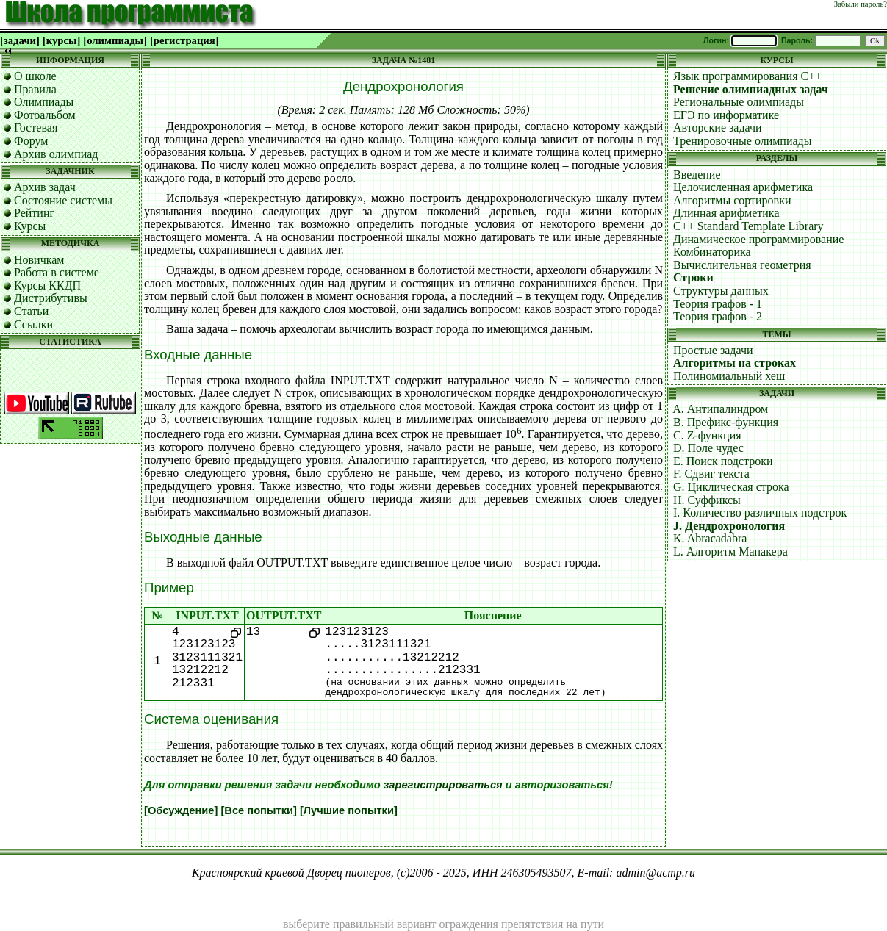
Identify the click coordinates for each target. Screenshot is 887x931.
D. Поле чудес (708, 448)
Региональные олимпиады (738, 102)
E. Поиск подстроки (723, 461)
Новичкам (39, 260)
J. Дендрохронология (729, 526)
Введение (697, 174)
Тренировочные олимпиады (742, 140)
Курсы (30, 226)
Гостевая (35, 127)
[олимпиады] (115, 40)
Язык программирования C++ (747, 76)
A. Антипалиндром (720, 409)
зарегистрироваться (443, 785)
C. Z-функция (707, 435)
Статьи (31, 311)
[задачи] (20, 40)
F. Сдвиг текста (711, 473)
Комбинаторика (712, 251)
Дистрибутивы (50, 298)
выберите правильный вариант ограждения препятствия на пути (443, 924)
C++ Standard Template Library (748, 226)
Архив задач (45, 187)
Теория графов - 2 (717, 316)
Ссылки (33, 324)
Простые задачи (713, 350)
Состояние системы (63, 200)
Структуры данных (721, 290)
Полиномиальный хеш (729, 376)
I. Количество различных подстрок (760, 512)
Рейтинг (34, 212)
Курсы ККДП (47, 285)
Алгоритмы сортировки (732, 200)
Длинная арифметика (726, 212)
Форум (31, 140)
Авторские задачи (717, 127)
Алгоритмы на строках (734, 362)
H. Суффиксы (707, 500)
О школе (35, 76)
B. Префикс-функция (725, 422)
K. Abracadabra (710, 538)
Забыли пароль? (860, 4)
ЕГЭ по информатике (726, 115)
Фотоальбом (45, 115)
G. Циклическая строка (731, 487)
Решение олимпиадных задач (750, 89)
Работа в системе (56, 272)
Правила (35, 89)
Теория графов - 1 (717, 304)
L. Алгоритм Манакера (730, 551)
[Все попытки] (258, 810)
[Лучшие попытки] (349, 810)
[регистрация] (184, 40)
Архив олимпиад (56, 154)
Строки (693, 277)
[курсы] (61, 40)
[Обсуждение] (181, 810)
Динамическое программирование (758, 239)
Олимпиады (43, 102)
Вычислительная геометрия (742, 265)
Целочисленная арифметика (743, 187)
